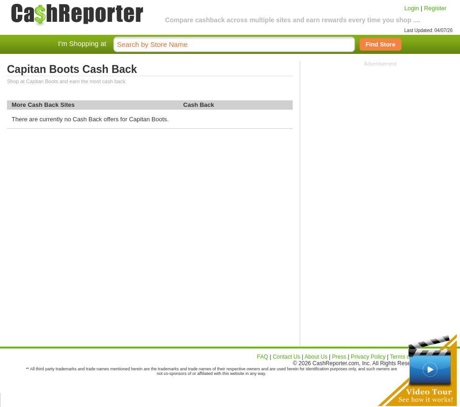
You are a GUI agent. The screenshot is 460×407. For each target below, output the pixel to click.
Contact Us (286, 357)
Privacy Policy (368, 357)
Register (435, 8)
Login (411, 8)
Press (339, 357)
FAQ (262, 357)
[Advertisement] (380, 124)
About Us (315, 357)
